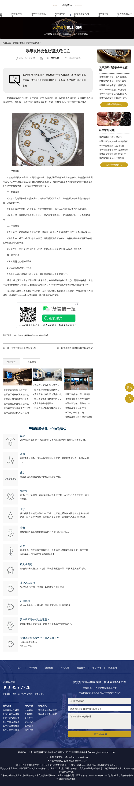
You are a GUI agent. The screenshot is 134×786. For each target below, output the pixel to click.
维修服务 (29, 710)
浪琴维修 (33, 668)
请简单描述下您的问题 (99, 721)
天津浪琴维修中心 (21, 43)
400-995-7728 (26, 646)
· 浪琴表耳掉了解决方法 (75, 408)
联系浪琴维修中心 (114, 104)
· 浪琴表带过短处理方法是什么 (47, 394)
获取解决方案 (100, 734)
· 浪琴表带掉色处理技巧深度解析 (78, 394)
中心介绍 (96, 668)
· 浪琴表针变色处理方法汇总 (46, 385)
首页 (1, 13)
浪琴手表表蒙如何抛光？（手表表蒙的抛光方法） (114, 98)
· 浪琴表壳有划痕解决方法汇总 (17, 408)
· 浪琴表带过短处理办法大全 (77, 403)
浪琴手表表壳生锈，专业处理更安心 (114, 89)
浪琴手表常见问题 (81, 13)
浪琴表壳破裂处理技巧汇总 (23, 348)
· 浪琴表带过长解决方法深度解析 (17, 394)
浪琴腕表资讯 (103, 13)
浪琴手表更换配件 (38, 13)
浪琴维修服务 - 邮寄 (47, 714)
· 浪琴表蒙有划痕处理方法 (15, 390)
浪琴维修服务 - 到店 (47, 710)
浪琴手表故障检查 (11, 718)
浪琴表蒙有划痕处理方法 (110, 137)
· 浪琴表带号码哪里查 (43, 403)
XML (113, 752)
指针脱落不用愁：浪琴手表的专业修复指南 (114, 81)
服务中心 (29, 730)
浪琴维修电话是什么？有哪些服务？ (114, 77)
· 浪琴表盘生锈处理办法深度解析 (17, 403)
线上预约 (112, 668)
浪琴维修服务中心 (124, 13)
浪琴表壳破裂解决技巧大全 (111, 145)
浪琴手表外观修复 (11, 726)
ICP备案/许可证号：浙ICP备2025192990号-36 (67, 757)
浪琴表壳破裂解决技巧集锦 (111, 158)
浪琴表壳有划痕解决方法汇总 (112, 154)
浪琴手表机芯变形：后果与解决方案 (114, 85)
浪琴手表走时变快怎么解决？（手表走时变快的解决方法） (114, 94)
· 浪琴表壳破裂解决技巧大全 (16, 399)
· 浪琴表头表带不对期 (74, 412)
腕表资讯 (81, 668)
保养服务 (29, 714)
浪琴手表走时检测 (11, 710)
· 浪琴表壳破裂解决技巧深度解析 (47, 408)
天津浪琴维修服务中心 (25, 291)
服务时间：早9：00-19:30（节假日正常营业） (24, 694)
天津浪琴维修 (16, 13)
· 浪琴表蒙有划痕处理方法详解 (78, 417)
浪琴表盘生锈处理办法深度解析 (113, 150)
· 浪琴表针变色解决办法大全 (46, 390)
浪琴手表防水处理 (11, 714)
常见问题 (35, 43)
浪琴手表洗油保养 (11, 722)
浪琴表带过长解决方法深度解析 (113, 141)
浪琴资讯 (29, 726)
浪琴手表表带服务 (11, 730)
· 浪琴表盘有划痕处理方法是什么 (47, 399)
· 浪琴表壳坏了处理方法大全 (77, 399)
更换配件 (49, 668)
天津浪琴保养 (60, 13)
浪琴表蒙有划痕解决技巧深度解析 (77, 348)
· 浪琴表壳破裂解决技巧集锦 (16, 413)
